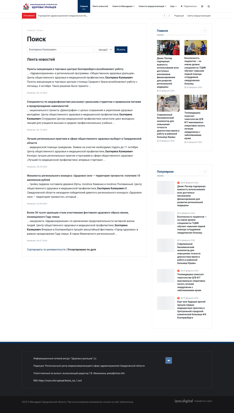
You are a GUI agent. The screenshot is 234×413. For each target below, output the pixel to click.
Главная (84, 6)
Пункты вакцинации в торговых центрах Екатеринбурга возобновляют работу (75, 69)
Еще (172, 6)
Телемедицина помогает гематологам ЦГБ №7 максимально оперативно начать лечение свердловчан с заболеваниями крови (194, 125)
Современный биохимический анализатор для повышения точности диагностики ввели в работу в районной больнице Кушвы (188, 253)
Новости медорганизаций (151, 6)
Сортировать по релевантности (46, 249)
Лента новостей (100, 6)
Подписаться (189, 6)
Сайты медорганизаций (198, 15)
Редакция (179, 15)
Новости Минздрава (122, 6)
